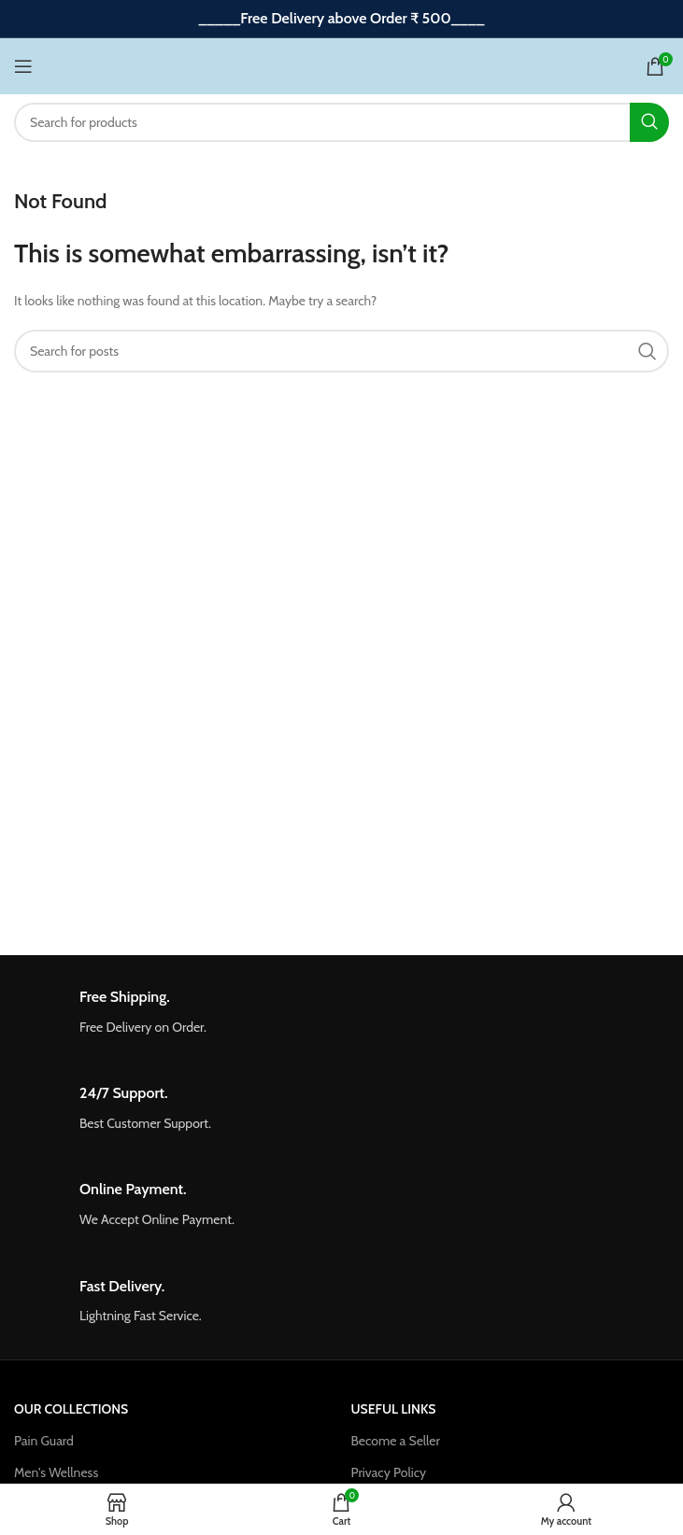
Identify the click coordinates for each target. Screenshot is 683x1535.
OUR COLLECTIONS (71, 1409)
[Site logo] (341, 64)
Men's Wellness (56, 1472)
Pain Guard (44, 1440)
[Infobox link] (341, 1012)
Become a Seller (395, 1440)
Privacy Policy (389, 1472)
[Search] (341, 122)
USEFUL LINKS (393, 1409)
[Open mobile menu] (23, 66)
